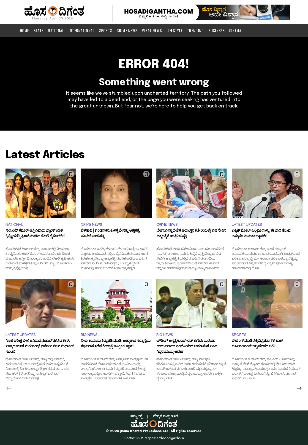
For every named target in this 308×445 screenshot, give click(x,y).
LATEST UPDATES (247, 224)
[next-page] (299, 388)
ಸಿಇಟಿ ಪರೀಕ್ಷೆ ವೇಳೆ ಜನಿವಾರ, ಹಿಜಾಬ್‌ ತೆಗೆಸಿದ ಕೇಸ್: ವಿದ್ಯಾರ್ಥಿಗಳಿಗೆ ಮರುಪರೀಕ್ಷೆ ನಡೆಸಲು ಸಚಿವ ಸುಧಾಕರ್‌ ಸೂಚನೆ (39, 346)
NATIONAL (14, 224)
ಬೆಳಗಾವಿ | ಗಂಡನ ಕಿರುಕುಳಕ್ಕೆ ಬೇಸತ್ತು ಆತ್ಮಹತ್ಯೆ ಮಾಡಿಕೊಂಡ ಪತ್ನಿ (110, 233)
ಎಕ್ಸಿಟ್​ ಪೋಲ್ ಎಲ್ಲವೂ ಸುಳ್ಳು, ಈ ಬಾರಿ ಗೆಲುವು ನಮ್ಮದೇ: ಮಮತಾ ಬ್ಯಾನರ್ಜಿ (261, 233)
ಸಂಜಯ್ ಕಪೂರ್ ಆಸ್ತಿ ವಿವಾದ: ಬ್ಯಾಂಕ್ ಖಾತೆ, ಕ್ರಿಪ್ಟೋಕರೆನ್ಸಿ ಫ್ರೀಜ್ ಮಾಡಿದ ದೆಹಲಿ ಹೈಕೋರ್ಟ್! (35, 233)
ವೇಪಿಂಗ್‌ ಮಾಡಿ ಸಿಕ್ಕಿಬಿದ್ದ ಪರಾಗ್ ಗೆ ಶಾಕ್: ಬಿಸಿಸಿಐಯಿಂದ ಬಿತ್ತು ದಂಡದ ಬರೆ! (257, 344)
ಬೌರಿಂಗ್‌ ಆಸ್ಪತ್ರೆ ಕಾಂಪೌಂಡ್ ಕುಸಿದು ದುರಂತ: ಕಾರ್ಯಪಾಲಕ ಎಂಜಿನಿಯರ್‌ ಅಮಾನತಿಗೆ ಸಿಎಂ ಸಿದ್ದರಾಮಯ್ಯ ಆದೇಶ (186, 346)
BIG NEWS (89, 334)
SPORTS (239, 334)
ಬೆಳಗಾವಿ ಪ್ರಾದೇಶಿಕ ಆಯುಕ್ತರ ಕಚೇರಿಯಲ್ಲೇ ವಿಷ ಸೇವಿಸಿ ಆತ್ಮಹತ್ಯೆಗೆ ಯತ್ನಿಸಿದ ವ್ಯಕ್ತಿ (191, 233)
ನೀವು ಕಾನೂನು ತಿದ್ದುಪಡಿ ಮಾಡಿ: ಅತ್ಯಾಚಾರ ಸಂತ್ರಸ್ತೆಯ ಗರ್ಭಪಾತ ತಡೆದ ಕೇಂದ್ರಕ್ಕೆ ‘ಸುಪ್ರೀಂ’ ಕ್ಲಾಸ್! (115, 344)
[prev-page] (9, 388)
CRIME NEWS (91, 224)
